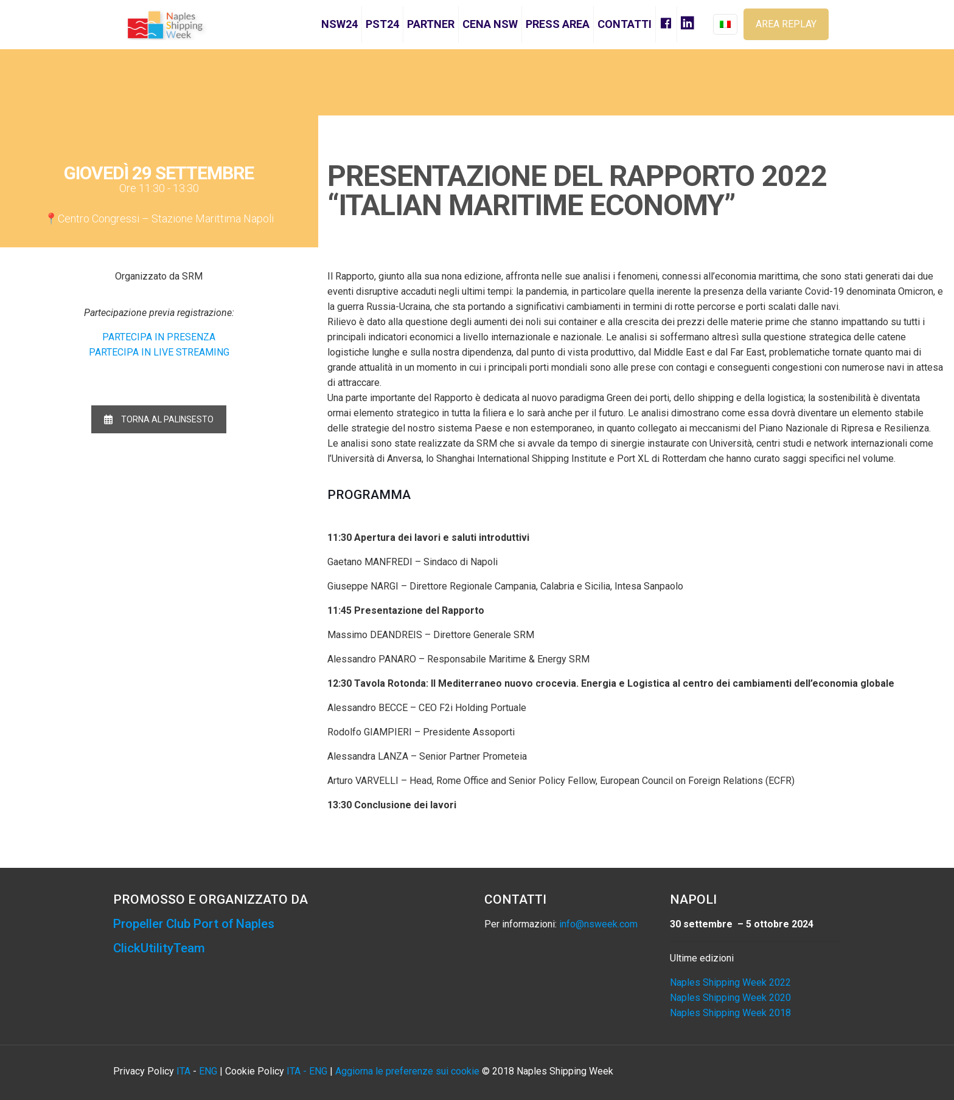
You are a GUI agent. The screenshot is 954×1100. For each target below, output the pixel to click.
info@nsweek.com (598, 924)
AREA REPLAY (786, 24)
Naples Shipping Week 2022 (730, 982)
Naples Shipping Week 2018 (730, 1013)
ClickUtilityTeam (159, 948)
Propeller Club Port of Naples (197, 923)
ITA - (298, 1071)
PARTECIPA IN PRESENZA (158, 337)
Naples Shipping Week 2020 (730, 997)
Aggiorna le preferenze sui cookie (407, 1071)
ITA (183, 1071)
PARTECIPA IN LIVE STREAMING (159, 352)
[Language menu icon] (725, 24)
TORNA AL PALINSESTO (159, 419)
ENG (208, 1071)
